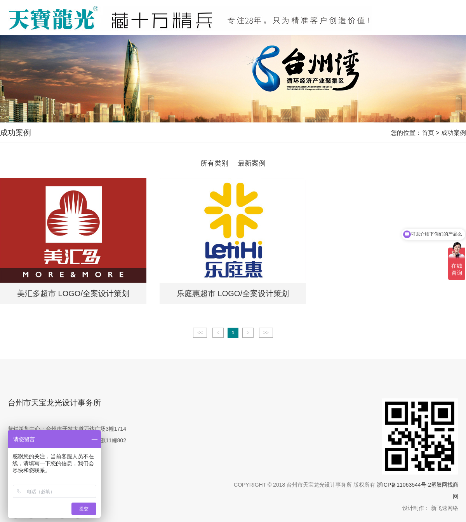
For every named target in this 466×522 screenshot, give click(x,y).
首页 (428, 132)
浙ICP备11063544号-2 (404, 485)
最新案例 (252, 163)
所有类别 (214, 163)
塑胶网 (439, 485)
